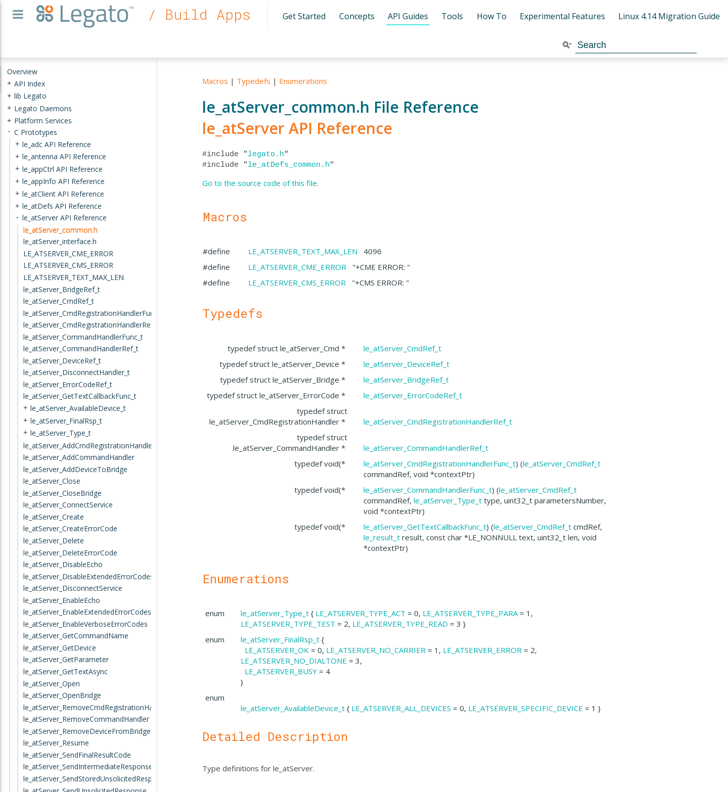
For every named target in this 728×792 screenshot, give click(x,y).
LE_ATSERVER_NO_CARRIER (376, 650)
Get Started (304, 16)
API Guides (408, 16)
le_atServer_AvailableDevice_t (293, 708)
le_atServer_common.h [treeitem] (60, 230)
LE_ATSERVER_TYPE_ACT (360, 613)
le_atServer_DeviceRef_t (406, 364)
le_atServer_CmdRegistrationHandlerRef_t (437, 421)
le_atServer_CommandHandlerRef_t (425, 448)
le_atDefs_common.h (289, 165)
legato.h (266, 154)
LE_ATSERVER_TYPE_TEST (288, 624)
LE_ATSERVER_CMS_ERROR (297, 282)
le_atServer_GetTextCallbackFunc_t (424, 527)
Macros (215, 81)
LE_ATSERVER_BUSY (281, 671)
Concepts (357, 16)
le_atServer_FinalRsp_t (280, 639)
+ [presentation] (9, 83)
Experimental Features (562, 16)
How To (492, 16)
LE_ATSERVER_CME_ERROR (297, 267)
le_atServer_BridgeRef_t (406, 380)
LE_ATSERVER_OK (277, 650)
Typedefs (253, 81)
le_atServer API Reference (297, 128)
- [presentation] (9, 132)
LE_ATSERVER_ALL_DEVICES (401, 708)
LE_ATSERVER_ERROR (482, 650)
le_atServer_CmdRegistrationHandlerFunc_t (439, 463)
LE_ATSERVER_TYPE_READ (400, 624)
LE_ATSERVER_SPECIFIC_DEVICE (525, 708)
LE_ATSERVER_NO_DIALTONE (294, 661)
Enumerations (303, 81)
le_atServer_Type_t (448, 500)
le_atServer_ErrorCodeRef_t (412, 395)
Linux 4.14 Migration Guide (669, 16)
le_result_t (381, 537)
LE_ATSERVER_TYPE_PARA (470, 613)
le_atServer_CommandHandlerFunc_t (427, 490)
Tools (452, 16)
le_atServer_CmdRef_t (402, 348)
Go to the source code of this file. (260, 183)
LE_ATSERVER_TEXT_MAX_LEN (302, 251)
